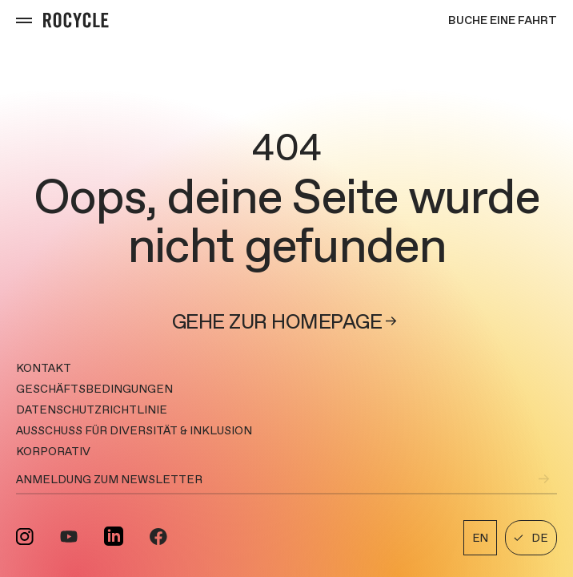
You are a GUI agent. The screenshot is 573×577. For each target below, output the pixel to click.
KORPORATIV (53, 451)
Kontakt (43, 368)
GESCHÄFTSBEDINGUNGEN (94, 388)
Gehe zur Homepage (286, 321)
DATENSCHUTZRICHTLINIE (91, 409)
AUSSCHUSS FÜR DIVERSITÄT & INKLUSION (134, 430)
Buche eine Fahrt (502, 20)
